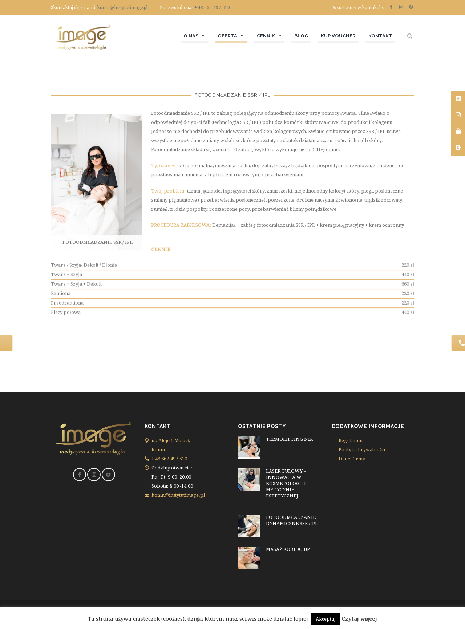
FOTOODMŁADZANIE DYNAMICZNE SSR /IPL (292, 520)
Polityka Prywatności (362, 449)
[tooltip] (458, 99)
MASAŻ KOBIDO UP (288, 549)
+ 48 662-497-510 (212, 7)
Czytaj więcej (359, 619)
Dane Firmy (352, 458)
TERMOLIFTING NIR (289, 439)
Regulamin (351, 440)
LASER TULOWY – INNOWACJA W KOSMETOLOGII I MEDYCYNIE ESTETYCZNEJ (286, 483)
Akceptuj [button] (326, 619)
